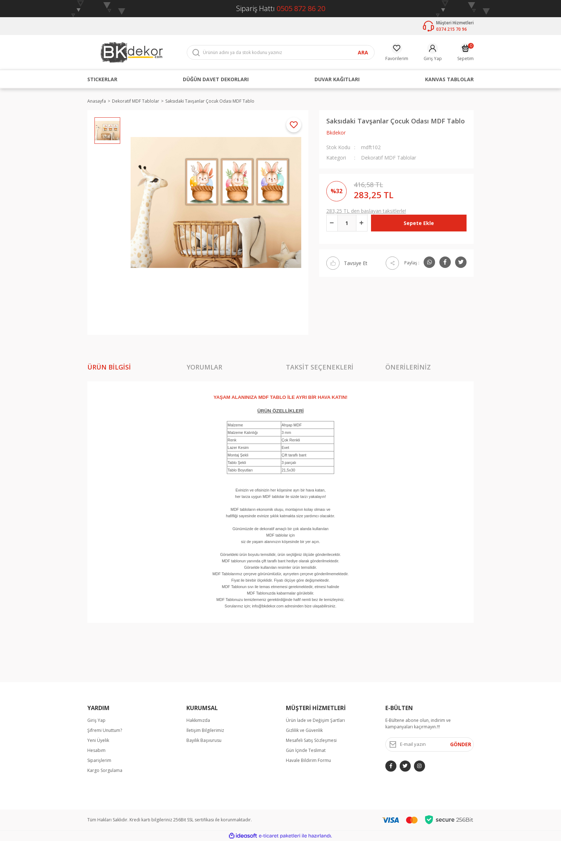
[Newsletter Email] (430, 744)
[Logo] (131, 52)
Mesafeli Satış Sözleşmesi (311, 740)
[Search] (281, 52)
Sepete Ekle (419, 223)
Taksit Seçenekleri (319, 367)
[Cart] (465, 52)
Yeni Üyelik (98, 740)
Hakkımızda (198, 720)
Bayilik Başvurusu (203, 740)
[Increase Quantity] (361, 223)
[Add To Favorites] (293, 124)
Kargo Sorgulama (104, 770)
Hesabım (96, 750)
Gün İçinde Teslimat (306, 750)
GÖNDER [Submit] (460, 744)
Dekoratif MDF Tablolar (388, 157)
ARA (363, 52)
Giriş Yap (96, 720)
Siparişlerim (99, 760)
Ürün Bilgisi (109, 367)
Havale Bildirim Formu (308, 760)
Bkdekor (336, 132)
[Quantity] (346, 223)
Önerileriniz (408, 367)
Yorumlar (204, 367)
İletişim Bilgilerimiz (205, 730)
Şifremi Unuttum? (104, 730)
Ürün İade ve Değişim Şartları (315, 720)
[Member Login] (433, 52)
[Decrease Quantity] (332, 223)
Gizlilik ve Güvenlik (304, 730)
